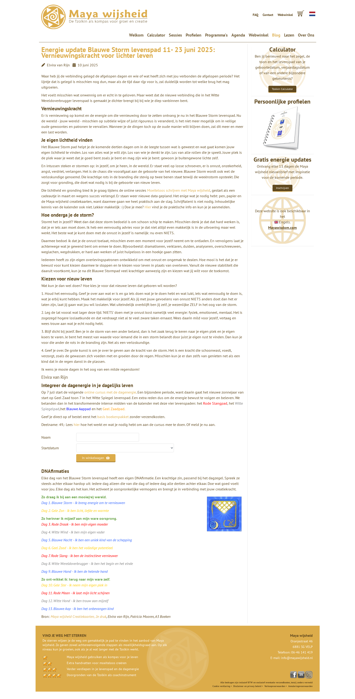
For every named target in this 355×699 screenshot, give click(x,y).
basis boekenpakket (113, 416)
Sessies (175, 35)
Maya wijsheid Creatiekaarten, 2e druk (78, 616)
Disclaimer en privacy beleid (247, 686)
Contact (268, 15)
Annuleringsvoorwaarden (300, 686)
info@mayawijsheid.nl (297, 658)
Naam (46, 437)
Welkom (137, 35)
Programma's (216, 35)
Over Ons (306, 35)
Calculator (156, 35)
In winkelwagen (96, 458)
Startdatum (50, 448)
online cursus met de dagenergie (110, 392)
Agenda (238, 35)
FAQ (255, 15)
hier (77, 424)
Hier (148, 207)
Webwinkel (285, 15)
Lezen (289, 35)
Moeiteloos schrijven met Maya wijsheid (178, 190)
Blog (276, 35)
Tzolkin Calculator (282, 89)
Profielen (193, 35)
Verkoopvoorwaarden (274, 686)
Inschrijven (282, 188)
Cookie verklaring (221, 686)
